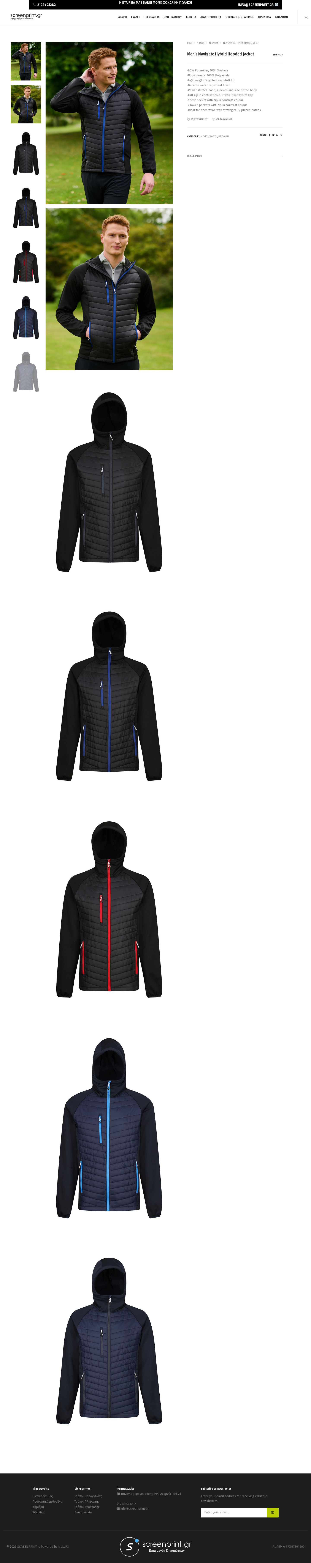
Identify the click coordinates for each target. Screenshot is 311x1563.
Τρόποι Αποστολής (87, 1507)
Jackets (204, 136)
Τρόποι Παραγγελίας (88, 1496)
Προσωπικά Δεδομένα (47, 1501)
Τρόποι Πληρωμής (87, 1501)
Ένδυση (200, 43)
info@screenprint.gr (135, 1509)
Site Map (38, 1512)
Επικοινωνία (83, 1512)
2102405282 (128, 1504)
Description (235, 156)
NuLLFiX (63, 1547)
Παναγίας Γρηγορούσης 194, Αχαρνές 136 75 (151, 1494)
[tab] (235, 156)
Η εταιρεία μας (42, 1496)
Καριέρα (38, 1507)
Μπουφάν (213, 43)
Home (189, 43)
